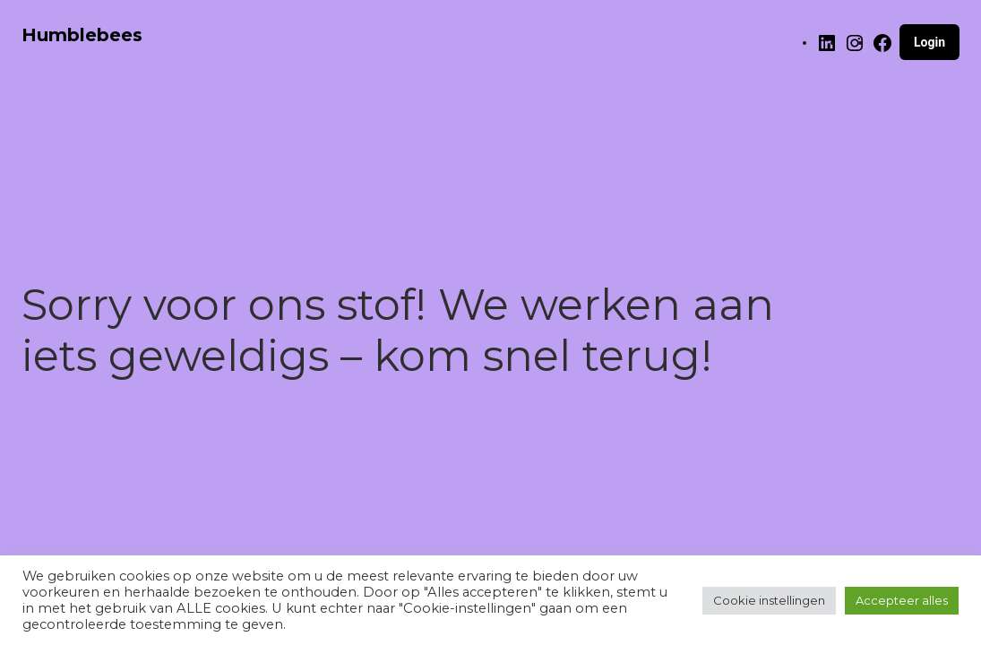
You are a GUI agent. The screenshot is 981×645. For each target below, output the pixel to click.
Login (929, 42)
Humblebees (82, 35)
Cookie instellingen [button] (769, 600)
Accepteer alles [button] (902, 600)
